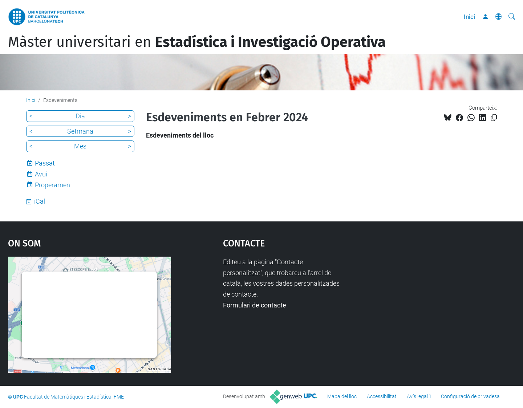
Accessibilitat (382, 396)
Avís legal (417, 396)
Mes (80, 146)
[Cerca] (511, 16)
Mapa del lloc (342, 396)
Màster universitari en (197, 42)
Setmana (80, 131)
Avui (41, 174)
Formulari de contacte (254, 305)
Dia (80, 116)
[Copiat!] (494, 118)
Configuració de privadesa (470, 396)
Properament (53, 185)
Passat (45, 163)
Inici (469, 16)
